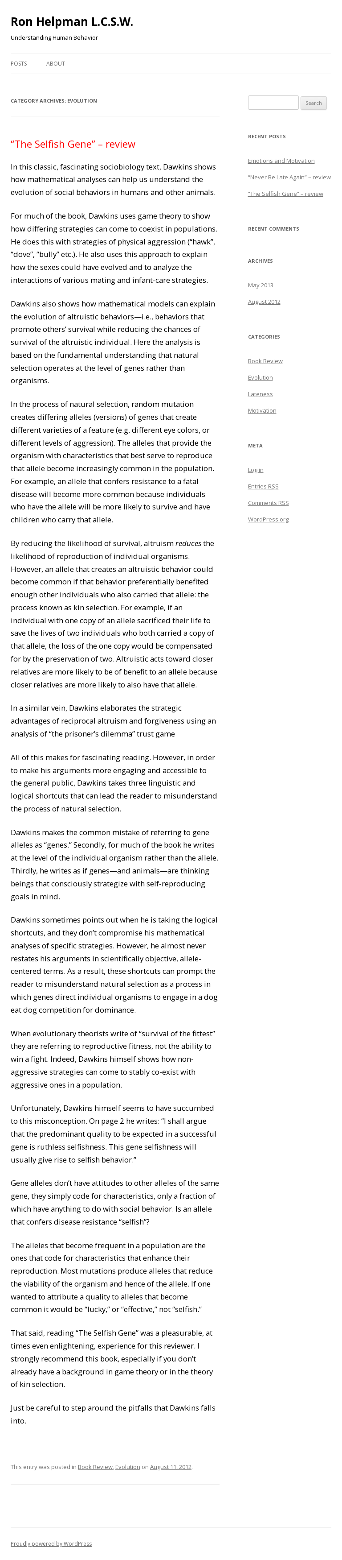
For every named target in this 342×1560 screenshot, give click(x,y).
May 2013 (260, 285)
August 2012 (264, 302)
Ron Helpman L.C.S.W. (72, 21)
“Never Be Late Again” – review (289, 177)
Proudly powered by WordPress (51, 1544)
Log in (256, 470)
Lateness (260, 394)
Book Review (95, 1467)
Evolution (127, 1467)
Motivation (262, 410)
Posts (19, 63)
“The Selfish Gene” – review (73, 143)
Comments (268, 503)
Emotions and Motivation (281, 161)
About (55, 63)
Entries (263, 486)
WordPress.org (268, 519)
